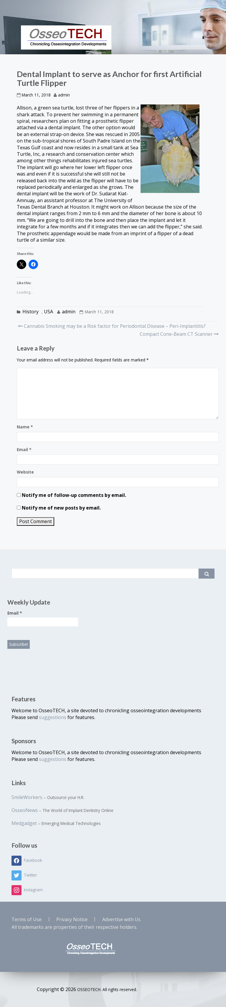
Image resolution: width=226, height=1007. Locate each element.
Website (25, 472)
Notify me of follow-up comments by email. (74, 495)
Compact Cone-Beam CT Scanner (178, 334)
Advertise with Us (121, 919)
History (30, 311)
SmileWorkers (26, 797)
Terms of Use (26, 919)
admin (64, 95)
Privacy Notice (72, 919)
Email (24, 449)
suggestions (53, 717)
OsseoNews (24, 810)
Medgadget (24, 823)
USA (48, 311)
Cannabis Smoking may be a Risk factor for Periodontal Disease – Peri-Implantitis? (112, 326)
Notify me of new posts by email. (61, 508)
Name (25, 427)
